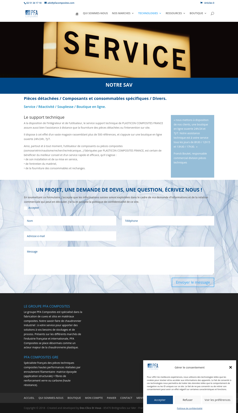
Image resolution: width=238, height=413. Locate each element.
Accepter (159, 402)
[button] (230, 370)
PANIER (111, 398)
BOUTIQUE (196, 13)
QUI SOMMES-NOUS (95, 13)
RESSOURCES (174, 13)
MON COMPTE (94, 398)
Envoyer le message (193, 282)
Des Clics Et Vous (90, 408)
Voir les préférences (217, 402)
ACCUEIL (29, 398)
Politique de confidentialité (189, 410)
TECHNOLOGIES (148, 13)
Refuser (188, 402)
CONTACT (126, 398)
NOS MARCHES (121, 13)
